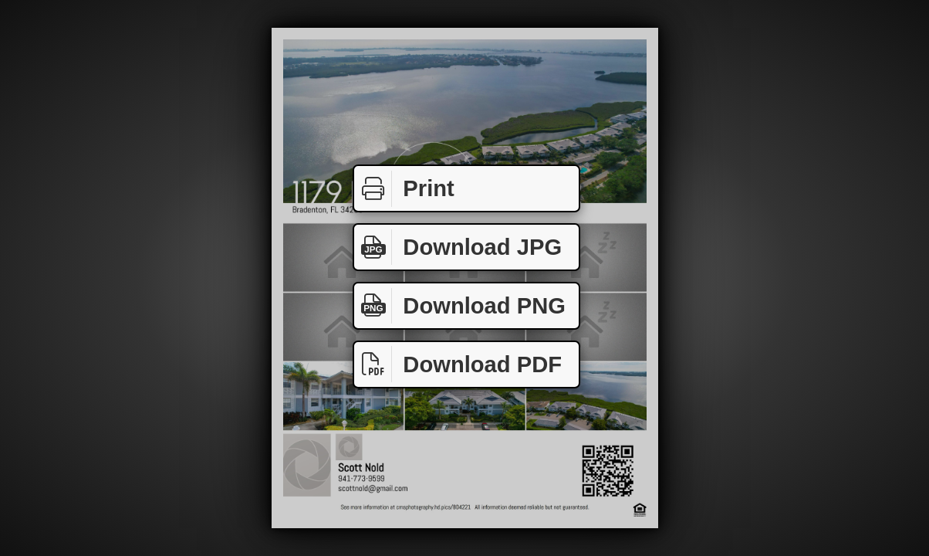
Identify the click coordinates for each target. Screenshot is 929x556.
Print (404, 189)
